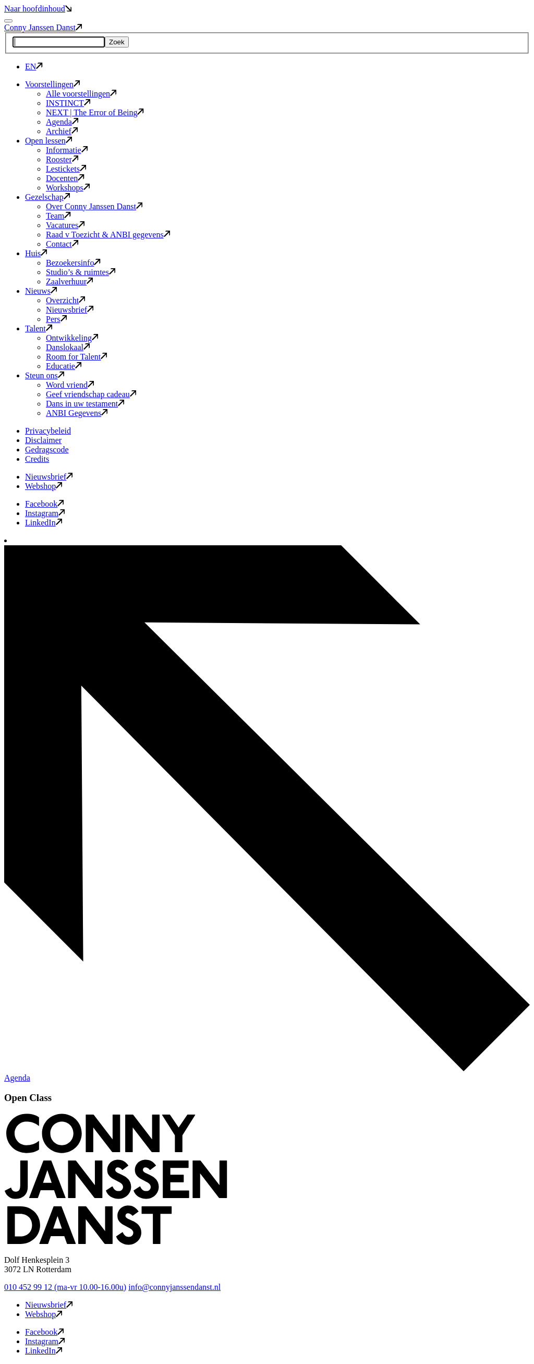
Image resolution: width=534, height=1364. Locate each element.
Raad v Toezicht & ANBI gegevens (108, 234)
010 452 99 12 (65, 1287)
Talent (38, 328)
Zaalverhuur (69, 281)
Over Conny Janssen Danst (94, 206)
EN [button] (34, 66)
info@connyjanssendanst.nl (174, 1287)
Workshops (68, 187)
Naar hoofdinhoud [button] (37, 8)
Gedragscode (47, 449)
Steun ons (44, 375)
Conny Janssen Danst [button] (43, 27)
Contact (62, 244)
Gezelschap (47, 197)
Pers (56, 319)
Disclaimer (43, 440)
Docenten (65, 178)
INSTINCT (68, 103)
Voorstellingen (52, 84)
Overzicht (65, 300)
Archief (62, 131)
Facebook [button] (44, 503)
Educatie (63, 366)
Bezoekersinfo (73, 262)
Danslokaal (68, 347)
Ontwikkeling (72, 337)
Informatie (67, 150)
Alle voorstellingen (81, 93)
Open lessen (48, 140)
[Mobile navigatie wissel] (8, 20)
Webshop (43, 486)
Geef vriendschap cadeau (91, 394)
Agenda (62, 121)
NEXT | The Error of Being (95, 112)
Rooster (62, 159)
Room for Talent (76, 356)
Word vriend (70, 384)
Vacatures (65, 225)
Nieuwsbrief (69, 309)
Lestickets (66, 168)
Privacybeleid (48, 430)
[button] (115, 1242)
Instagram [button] (45, 513)
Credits (37, 458)
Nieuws (41, 290)
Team (58, 215)
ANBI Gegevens (76, 413)
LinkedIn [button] (43, 522)
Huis (36, 253)
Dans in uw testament (85, 403)
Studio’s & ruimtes (80, 272)
